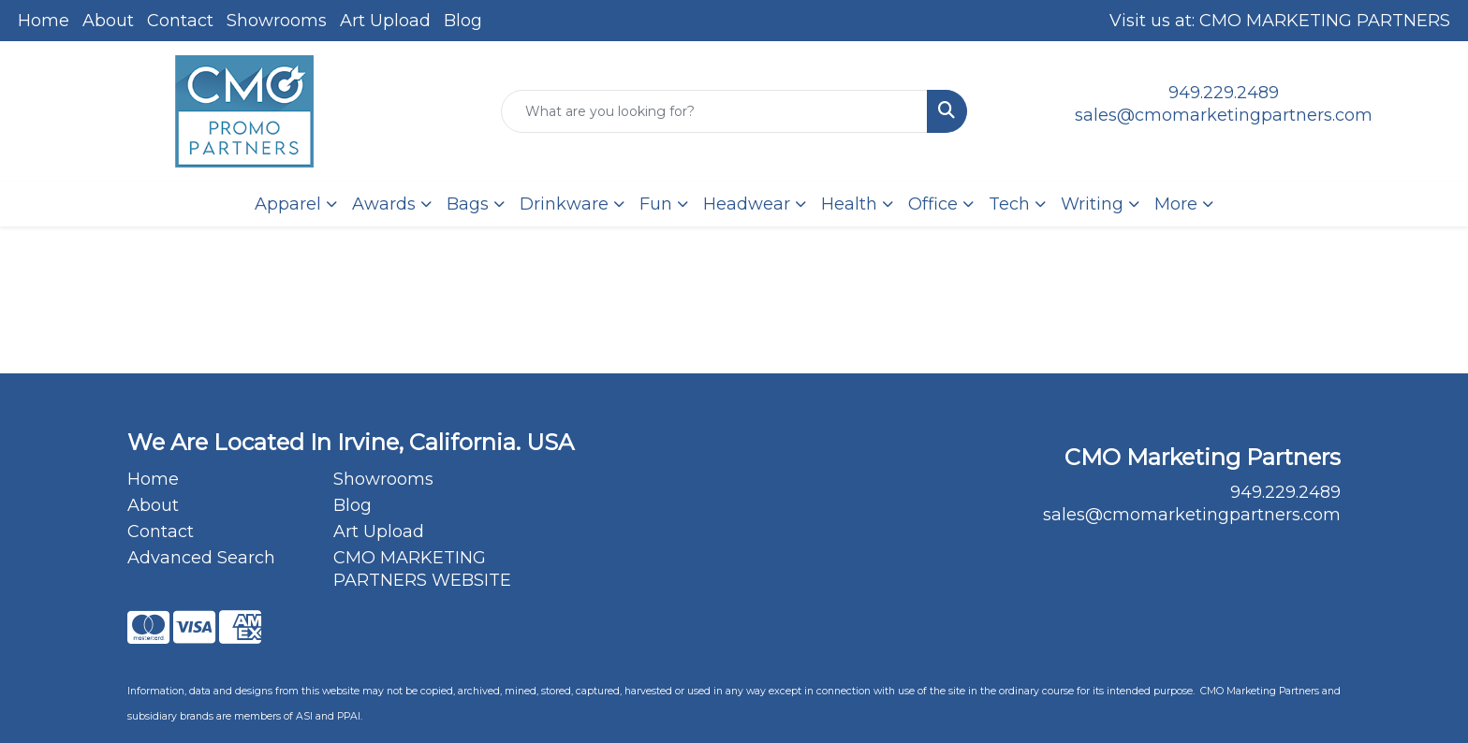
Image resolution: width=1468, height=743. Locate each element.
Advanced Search (201, 557)
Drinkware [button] (564, 204)
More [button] (1175, 204)
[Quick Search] (715, 111)
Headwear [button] (746, 204)
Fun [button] (655, 204)
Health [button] (849, 204)
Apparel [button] (288, 204)
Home (43, 20)
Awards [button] (384, 204)
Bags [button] (468, 204)
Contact (180, 20)
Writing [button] (1092, 204)
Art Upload (385, 20)
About (108, 20)
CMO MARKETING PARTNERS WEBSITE (422, 568)
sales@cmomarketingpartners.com (1224, 115)
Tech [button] (1009, 204)
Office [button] (933, 204)
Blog (463, 20)
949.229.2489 (1223, 92)
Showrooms (277, 20)
